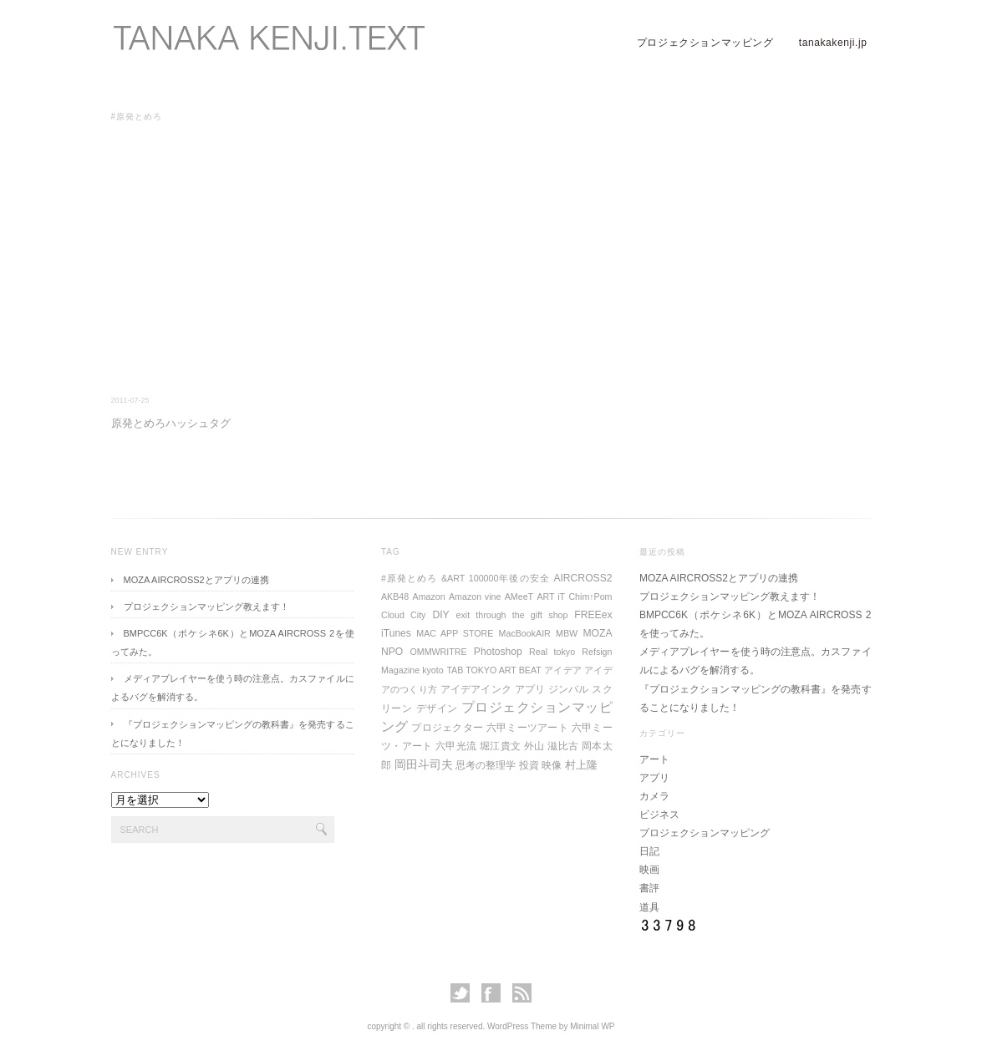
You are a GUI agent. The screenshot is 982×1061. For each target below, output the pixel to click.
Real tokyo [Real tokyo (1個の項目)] (552, 652)
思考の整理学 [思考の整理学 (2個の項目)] (485, 765)
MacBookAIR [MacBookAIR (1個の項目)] (525, 633)
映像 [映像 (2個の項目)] (552, 765)
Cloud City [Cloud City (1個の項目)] (403, 615)
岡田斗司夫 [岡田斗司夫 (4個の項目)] (423, 764)
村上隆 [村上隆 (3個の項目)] (581, 765)
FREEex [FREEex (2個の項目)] (593, 615)
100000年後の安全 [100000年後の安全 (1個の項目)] (509, 578)
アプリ (654, 778)
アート (654, 759)
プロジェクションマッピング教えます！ (206, 607)
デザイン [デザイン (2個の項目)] (437, 708)
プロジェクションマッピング (705, 42)
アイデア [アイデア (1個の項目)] (562, 670)
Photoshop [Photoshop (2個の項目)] (498, 651)
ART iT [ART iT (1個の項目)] (551, 596)
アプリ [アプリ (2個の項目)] (530, 689)
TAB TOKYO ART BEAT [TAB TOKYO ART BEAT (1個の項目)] (493, 670)
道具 (649, 907)
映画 (649, 870)
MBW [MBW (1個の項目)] (566, 633)
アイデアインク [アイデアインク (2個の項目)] (475, 689)
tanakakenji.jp (833, 42)
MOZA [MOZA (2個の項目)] (597, 633)
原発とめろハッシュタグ (171, 423)
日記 (649, 851)
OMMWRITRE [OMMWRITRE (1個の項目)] (438, 652)
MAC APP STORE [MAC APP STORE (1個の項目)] (454, 633)
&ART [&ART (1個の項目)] (453, 578)
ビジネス (659, 814)
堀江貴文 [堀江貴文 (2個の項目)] (500, 746)
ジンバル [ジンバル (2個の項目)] (568, 689)
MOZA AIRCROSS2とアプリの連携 (196, 580)
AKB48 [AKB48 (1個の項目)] (395, 596)
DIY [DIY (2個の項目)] (440, 615)
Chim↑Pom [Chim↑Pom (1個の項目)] (590, 596)
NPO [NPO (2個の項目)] (392, 651)
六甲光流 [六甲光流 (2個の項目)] (455, 746)
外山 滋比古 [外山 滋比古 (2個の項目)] (551, 746)
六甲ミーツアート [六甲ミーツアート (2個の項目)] (527, 728)
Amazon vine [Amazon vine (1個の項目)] (475, 596)
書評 (649, 888)
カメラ (654, 796)
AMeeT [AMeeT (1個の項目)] (519, 596)
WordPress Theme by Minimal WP (550, 1026)
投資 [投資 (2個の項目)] (529, 765)
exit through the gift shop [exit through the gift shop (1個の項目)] (512, 615)
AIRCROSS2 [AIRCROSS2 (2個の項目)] (582, 578)
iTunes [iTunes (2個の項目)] (396, 633)
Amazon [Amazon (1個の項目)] (429, 596)
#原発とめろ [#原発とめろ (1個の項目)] (409, 578)
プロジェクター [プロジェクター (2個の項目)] (447, 728)
